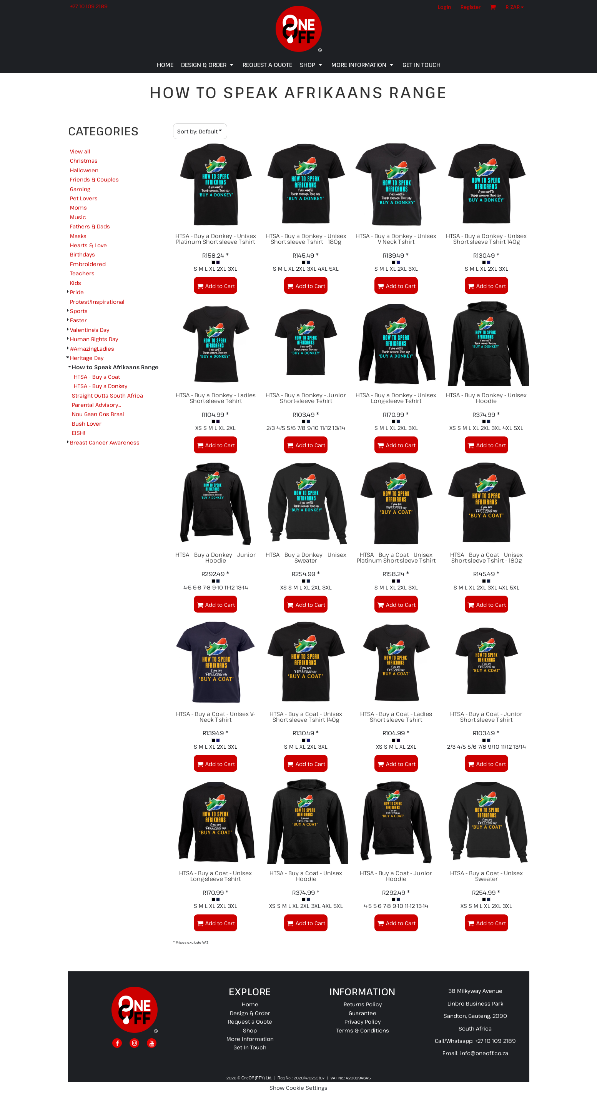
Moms (78, 207)
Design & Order (250, 1013)
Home (250, 1004)
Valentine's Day (89, 329)
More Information (250, 1038)
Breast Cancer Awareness (105, 442)
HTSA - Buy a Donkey (100, 386)
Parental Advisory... (96, 404)
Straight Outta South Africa (107, 395)
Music (78, 217)
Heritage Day (86, 357)
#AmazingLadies (92, 348)
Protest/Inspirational (97, 301)
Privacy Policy (362, 1021)
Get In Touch (249, 1047)
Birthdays (82, 254)
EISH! (78, 432)
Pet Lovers (84, 198)
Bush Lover (86, 423)
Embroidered (88, 264)
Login (444, 6)
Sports (79, 311)
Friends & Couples (94, 179)
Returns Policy (363, 1004)
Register (471, 6)
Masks (78, 236)
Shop (250, 1030)
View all (80, 151)
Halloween (84, 170)
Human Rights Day (94, 339)
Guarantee (362, 1013)
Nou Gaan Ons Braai (98, 414)
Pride (77, 292)
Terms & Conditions (362, 1030)
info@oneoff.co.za (484, 1053)
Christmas (84, 160)
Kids (75, 282)
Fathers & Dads (90, 226)
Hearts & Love (88, 245)
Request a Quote (250, 1021)
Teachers (82, 273)
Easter (78, 320)
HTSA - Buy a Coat (97, 376)
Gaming (80, 189)
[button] (516, 7)
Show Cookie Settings (298, 1087)
